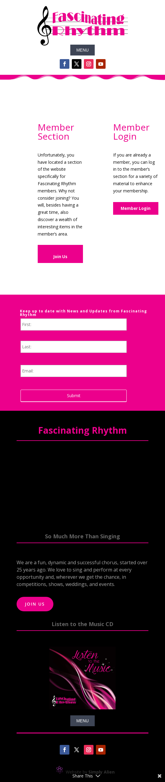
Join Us (60, 256)
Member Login (136, 208)
